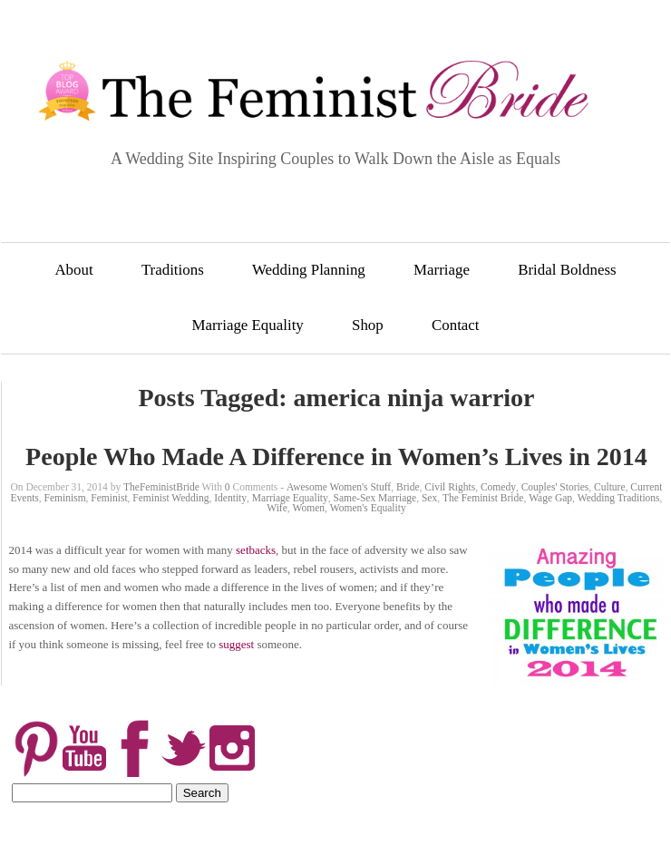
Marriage (441, 269)
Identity (230, 497)
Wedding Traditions (619, 497)
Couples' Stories (555, 486)
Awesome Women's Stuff (339, 486)
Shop (368, 325)
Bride (408, 486)
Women (309, 507)
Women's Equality (368, 507)
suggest (236, 644)
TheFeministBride (161, 486)
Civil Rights (449, 486)
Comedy (498, 486)
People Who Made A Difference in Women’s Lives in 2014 (336, 456)
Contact (456, 325)
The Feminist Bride (482, 497)
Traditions (172, 269)
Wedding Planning (308, 269)
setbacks (256, 550)
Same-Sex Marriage (375, 497)
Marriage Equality (247, 325)
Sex (429, 497)
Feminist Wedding (170, 497)
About (73, 269)
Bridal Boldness (567, 269)
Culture (610, 486)
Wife (277, 507)
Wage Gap (550, 497)
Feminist (109, 497)
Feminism (65, 497)
